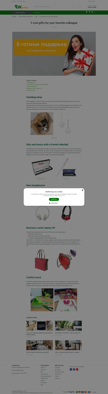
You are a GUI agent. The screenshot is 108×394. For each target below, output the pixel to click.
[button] (54, 203)
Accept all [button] (54, 199)
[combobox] (82, 190)
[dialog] (54, 197)
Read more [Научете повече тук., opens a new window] (62, 195)
